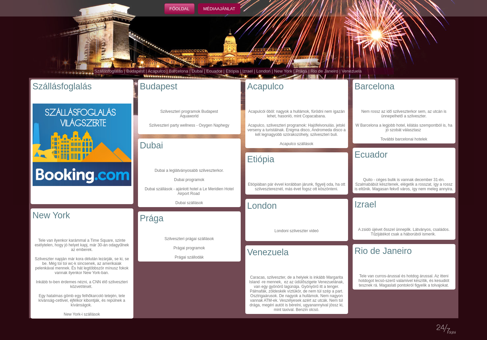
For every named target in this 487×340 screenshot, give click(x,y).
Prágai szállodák (189, 257)
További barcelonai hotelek (403, 139)
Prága (301, 71)
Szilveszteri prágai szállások (189, 238)
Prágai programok (189, 248)
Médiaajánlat (219, 8)
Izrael (247, 71)
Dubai (197, 71)
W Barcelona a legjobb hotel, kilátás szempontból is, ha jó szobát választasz (403, 127)
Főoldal (180, 8)
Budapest (135, 71)
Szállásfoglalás (109, 71)
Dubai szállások (158, 189)
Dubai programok (189, 179)
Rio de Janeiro (324, 71)
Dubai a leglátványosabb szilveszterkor (188, 170)
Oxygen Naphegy (214, 125)
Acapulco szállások (296, 143)
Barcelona (178, 71)
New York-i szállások (82, 314)
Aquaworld (189, 116)
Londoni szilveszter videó (296, 231)
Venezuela (352, 71)
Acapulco (156, 71)
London (263, 71)
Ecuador (214, 71)
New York (283, 71)
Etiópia (232, 71)
